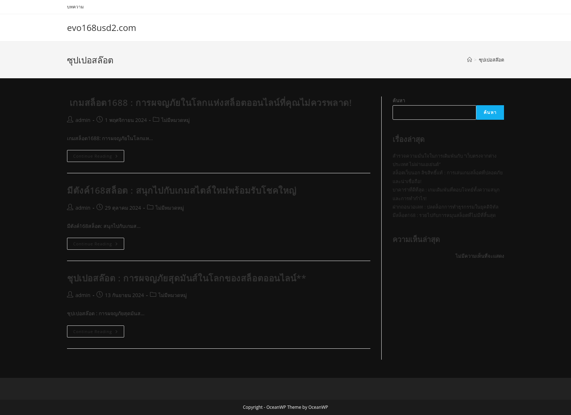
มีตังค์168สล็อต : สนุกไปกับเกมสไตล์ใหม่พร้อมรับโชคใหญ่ (181, 190)
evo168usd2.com (101, 27)
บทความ (75, 7)
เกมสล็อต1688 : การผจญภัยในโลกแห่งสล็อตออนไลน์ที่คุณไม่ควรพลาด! (209, 102)
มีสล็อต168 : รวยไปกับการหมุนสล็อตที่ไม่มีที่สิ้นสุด (444, 215)
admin (82, 119)
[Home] (469, 59)
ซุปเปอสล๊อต (491, 59)
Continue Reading (98, 157)
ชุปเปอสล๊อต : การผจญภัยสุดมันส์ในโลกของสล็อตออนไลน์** (186, 278)
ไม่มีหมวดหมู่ (175, 119)
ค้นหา (399, 100)
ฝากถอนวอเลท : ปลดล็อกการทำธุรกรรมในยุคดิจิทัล (446, 206)
